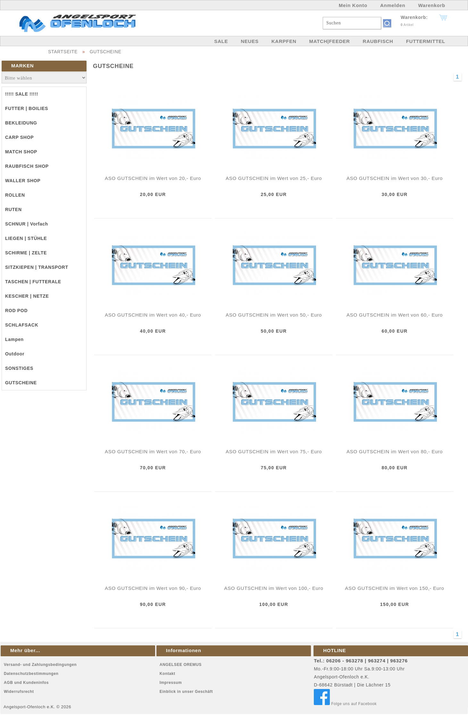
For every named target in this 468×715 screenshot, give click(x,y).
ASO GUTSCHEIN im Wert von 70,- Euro (153, 451)
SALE (221, 41)
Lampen (14, 339)
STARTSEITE (63, 51)
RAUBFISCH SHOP (27, 166)
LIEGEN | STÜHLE (26, 238)
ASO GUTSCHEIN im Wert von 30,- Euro (395, 178)
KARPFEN (284, 41)
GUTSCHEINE (105, 51)
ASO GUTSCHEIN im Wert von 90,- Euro (153, 588)
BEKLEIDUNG (21, 122)
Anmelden (392, 5)
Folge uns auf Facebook (345, 704)
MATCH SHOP (21, 151)
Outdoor (14, 353)
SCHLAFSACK (21, 325)
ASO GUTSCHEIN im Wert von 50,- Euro (274, 315)
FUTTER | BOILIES (26, 108)
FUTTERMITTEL (425, 41)
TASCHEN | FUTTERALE (33, 281)
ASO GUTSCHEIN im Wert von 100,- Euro (273, 588)
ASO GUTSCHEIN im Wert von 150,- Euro (394, 588)
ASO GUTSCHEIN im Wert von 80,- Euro (395, 451)
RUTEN (13, 209)
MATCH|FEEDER (329, 41)
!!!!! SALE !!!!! (21, 94)
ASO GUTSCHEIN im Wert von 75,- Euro (274, 451)
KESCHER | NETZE (27, 296)
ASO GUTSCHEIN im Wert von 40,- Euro (153, 315)
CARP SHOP (19, 137)
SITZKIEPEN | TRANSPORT (36, 267)
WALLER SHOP (22, 180)
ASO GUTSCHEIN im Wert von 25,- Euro (274, 178)
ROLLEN (15, 195)
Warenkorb (431, 5)
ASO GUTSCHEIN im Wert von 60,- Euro (395, 315)
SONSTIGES (19, 368)
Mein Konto (353, 5)
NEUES (249, 41)
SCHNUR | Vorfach (26, 223)
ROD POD (16, 310)
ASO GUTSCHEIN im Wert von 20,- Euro (153, 178)
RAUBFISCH (378, 41)
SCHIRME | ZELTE (26, 252)
